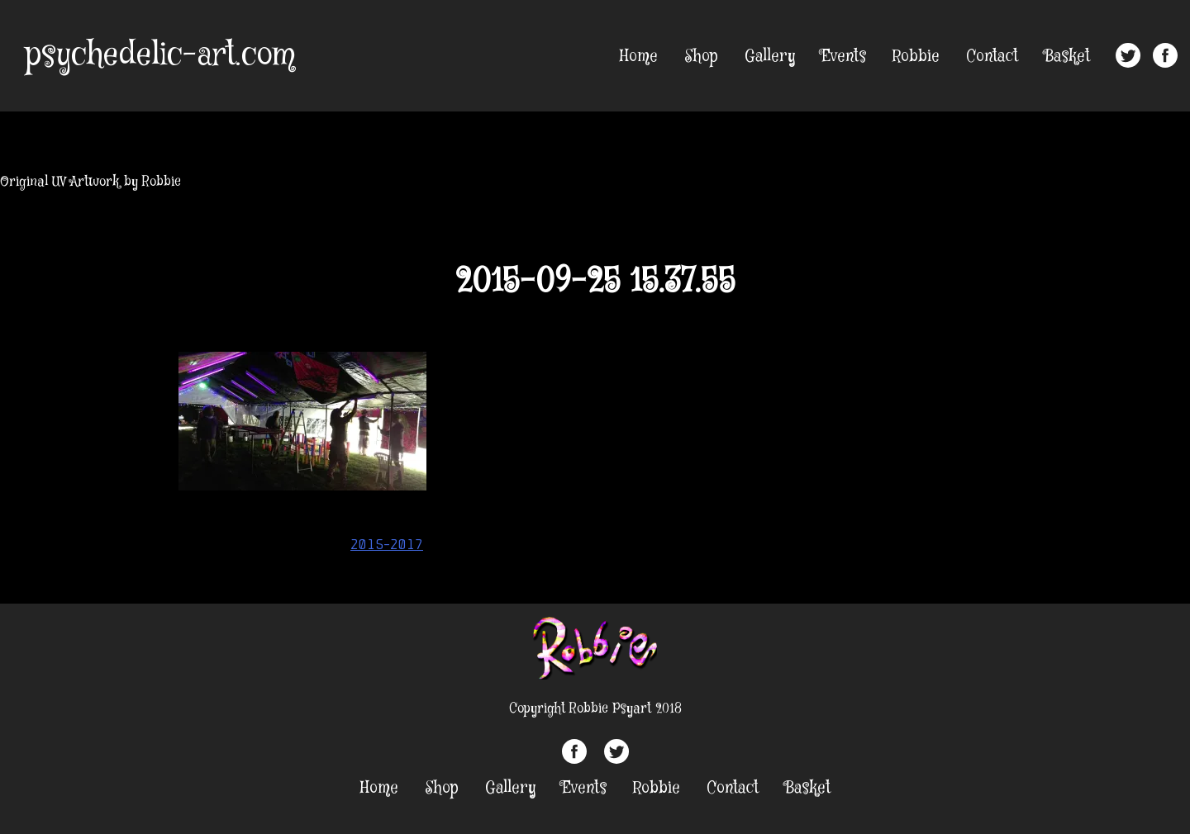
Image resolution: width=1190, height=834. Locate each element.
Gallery (770, 56)
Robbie (916, 56)
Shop (701, 56)
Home (639, 56)
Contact (992, 56)
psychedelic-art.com (160, 55)
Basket (1067, 56)
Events (843, 56)
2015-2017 (386, 544)
